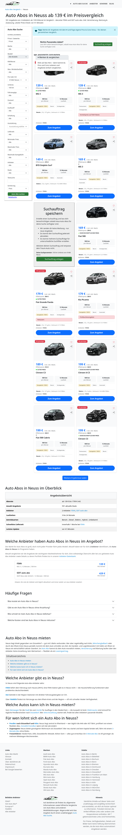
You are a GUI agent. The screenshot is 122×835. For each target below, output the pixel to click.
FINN (73, 510)
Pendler (12, 723)
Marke (10, 46)
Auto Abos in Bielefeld (90, 756)
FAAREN (13, 699)
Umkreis (11, 85)
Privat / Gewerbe (14, 38)
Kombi (39, 710)
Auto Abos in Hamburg (90, 777)
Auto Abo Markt (11, 754)
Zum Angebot (54, 127)
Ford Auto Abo (49, 762)
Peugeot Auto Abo (50, 782)
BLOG (111, 4)
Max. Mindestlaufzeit (15, 69)
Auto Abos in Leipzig (89, 785)
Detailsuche (12, 197)
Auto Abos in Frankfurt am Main (94, 775)
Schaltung (11, 115)
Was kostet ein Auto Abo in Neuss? (23, 601)
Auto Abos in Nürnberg (90, 790)
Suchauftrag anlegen (54, 259)
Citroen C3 (41, 372)
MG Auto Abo (48, 775)
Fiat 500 (82, 236)
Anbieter (11, 162)
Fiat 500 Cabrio (43, 437)
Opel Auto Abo (49, 780)
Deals (10, 170)
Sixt (7, 695)
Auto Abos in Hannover (90, 780)
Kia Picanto (83, 299)
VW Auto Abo (48, 790)
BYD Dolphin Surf (44, 165)
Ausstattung (12, 123)
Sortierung (11, 186)
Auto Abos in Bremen (90, 764)
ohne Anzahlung (50, 712)
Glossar (8, 756)
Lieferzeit (11, 131)
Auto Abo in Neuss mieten (20, 660)
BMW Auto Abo (49, 756)
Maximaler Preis (13, 147)
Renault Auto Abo (50, 785)
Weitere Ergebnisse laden (75, 478)
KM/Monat (11, 61)
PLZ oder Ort (12, 77)
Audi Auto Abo (49, 754)
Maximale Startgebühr (16, 155)
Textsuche (11, 178)
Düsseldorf (34, 712)
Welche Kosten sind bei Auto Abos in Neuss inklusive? (31, 620)
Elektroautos (92, 710)
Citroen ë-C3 (84, 372)
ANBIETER (93, 4)
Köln (36, 723)
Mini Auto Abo (49, 777)
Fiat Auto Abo (48, 759)
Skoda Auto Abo (49, 787)
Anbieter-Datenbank (67, 556)
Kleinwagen (14, 710)
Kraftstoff (11, 108)
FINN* (7, 801)
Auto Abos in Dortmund (91, 767)
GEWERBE (103, 4)
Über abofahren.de (12, 762)
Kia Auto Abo (48, 767)
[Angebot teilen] (71, 67)
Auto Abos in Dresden (90, 769)
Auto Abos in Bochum (90, 759)
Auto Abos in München (90, 787)
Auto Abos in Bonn (88, 762)
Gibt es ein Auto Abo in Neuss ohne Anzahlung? (29, 607)
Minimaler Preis (13, 139)
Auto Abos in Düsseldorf (91, 772)
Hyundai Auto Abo (50, 764)
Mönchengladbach (100, 643)
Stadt (27, 710)
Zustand (10, 100)
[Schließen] (115, 30)
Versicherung (86, 648)
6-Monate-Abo (92, 734)
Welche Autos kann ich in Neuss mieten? (26, 667)
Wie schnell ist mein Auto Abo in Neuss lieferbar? (29, 614)
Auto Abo (45, 648)
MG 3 (38, 94)
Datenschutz (10, 764)
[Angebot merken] (71, 63)
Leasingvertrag (62, 651)
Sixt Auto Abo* (11, 804)
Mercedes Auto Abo (51, 772)
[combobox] (18, 80)
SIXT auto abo (81, 510)
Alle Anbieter (10, 811)
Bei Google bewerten (13, 769)
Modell (10, 54)
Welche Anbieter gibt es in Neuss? (23, 664)
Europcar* (9, 806)
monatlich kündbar (28, 726)
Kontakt (8, 759)
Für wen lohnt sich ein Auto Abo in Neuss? (27, 670)
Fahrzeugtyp (12, 92)
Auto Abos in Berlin (89, 754)
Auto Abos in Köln (88, 782)
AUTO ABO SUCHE (80, 4)
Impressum (9, 767)
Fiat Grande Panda (44, 302)
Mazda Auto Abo (50, 769)
